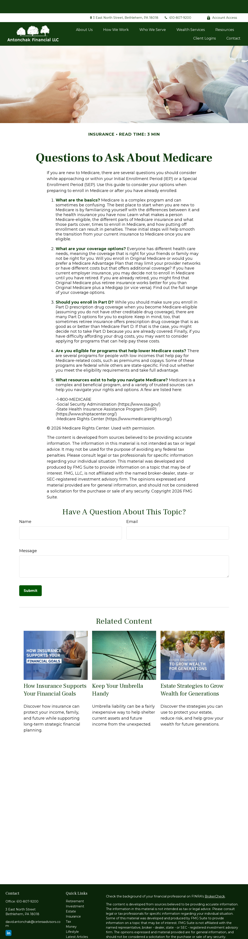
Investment (75, 893)
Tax (68, 908)
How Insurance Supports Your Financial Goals (55, 676)
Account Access (222, 4)
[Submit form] (30, 577)
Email (132, 508)
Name (25, 508)
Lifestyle (72, 918)
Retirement (75, 888)
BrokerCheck (215, 883)
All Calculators (76, 934)
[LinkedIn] (8, 920)
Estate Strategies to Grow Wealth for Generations (192, 676)
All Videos (73, 929)
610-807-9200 (177, 4)
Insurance (73, 903)
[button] (84, 16)
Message (28, 537)
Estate (71, 898)
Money (71, 913)
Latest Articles (77, 924)
